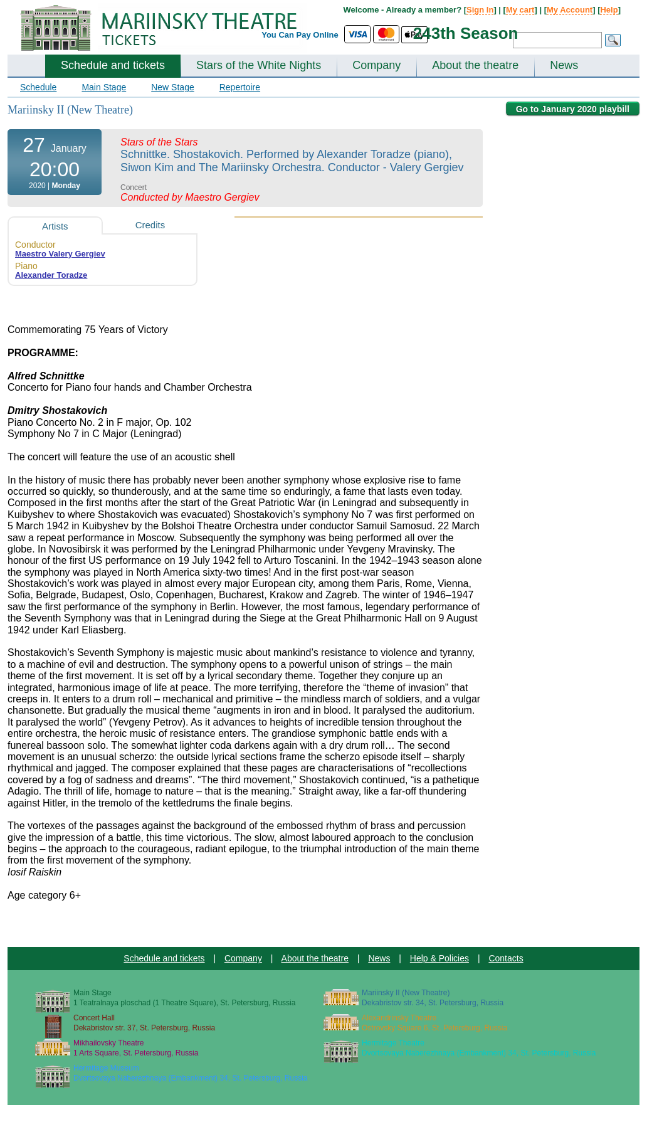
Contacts (505, 958)
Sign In (479, 9)
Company (376, 65)
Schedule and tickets (113, 65)
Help (609, 9)
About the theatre (475, 65)
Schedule (38, 87)
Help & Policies (439, 958)
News (564, 65)
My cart (520, 9)
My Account (569, 9)
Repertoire (239, 87)
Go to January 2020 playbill (572, 109)
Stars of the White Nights (258, 65)
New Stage (172, 87)
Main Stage (104, 87)
